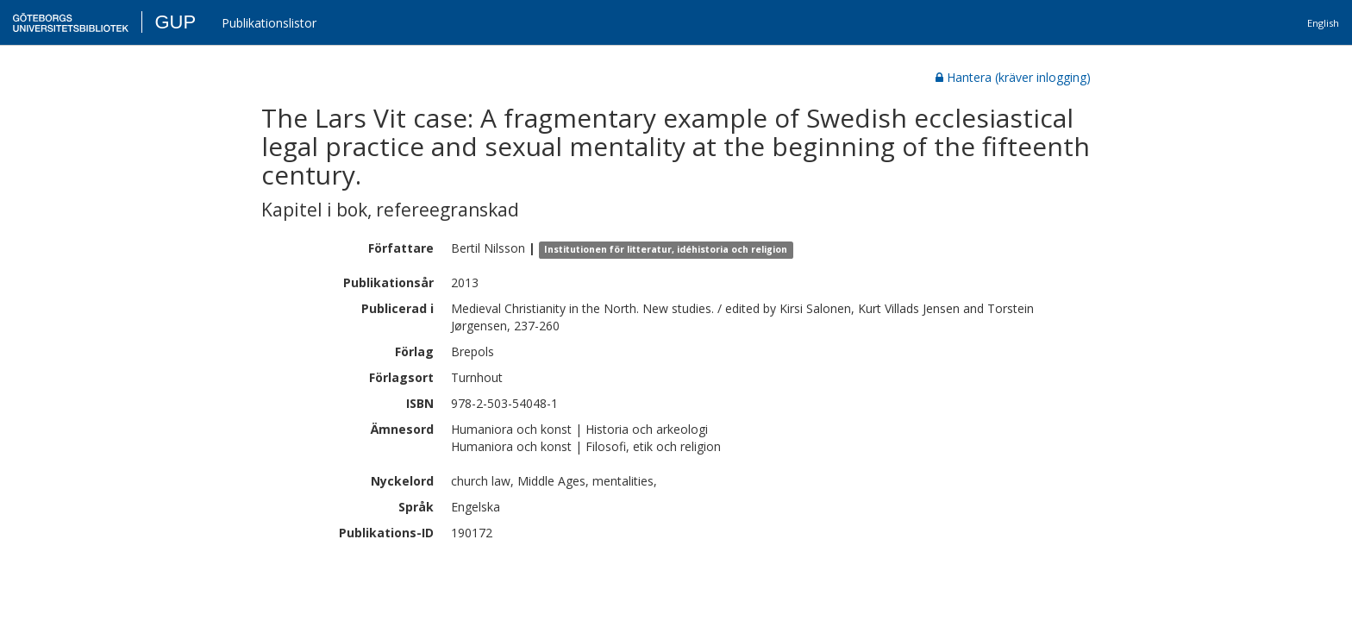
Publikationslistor (269, 23)
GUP (175, 22)
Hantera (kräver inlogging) (1013, 77)
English (1323, 22)
